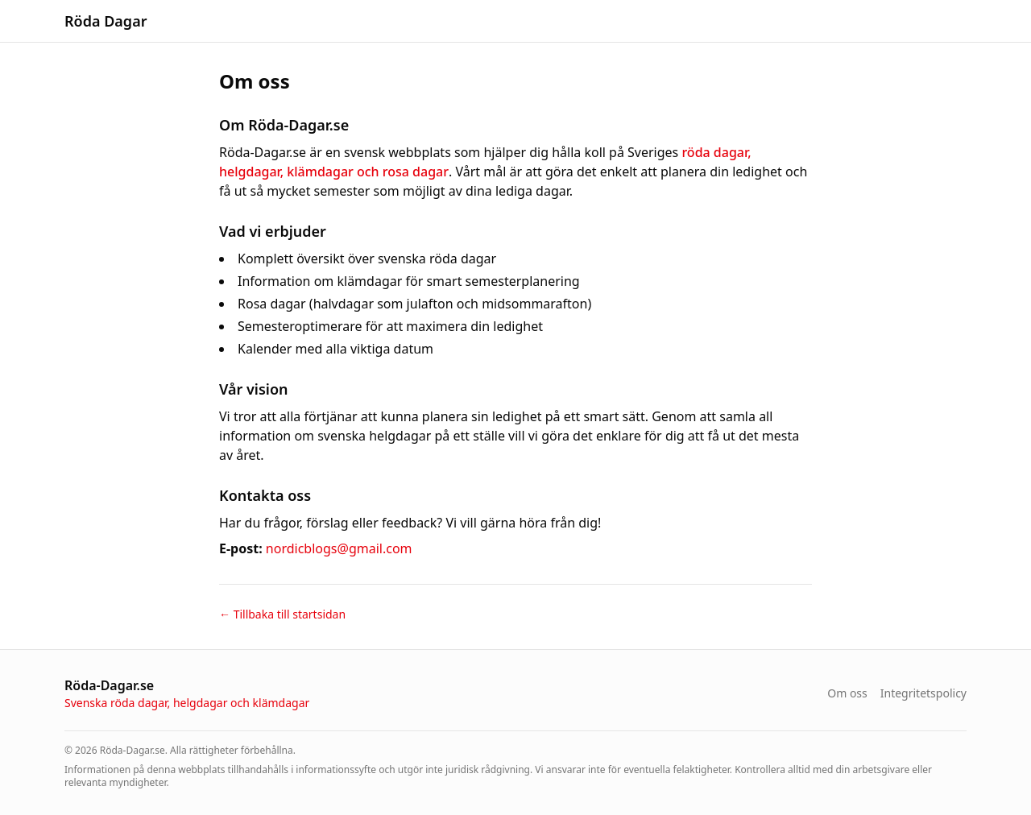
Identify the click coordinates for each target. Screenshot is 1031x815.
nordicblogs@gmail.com (339, 548)
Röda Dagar (105, 21)
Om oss (847, 693)
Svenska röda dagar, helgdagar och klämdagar (186, 702)
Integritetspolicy (923, 693)
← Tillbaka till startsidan (282, 614)
